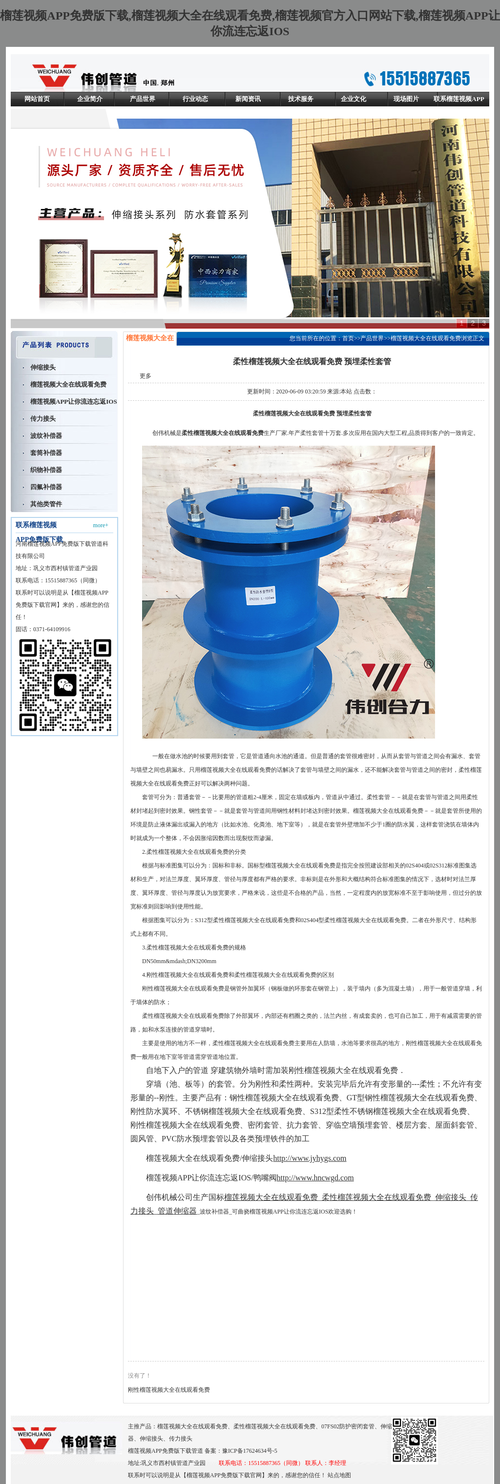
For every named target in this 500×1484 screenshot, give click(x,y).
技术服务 (300, 99)
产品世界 (142, 99)
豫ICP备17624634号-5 (249, 1450)
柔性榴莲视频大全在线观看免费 (274, 1426)
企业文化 (353, 99)
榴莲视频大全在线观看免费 (68, 384)
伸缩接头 (43, 367)
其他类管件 (46, 504)
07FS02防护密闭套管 (348, 1426)
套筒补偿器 (46, 452)
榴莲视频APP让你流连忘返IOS (73, 401)
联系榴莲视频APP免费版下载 (459, 106)
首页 (348, 338)
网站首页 (37, 99)
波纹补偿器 (46, 435)
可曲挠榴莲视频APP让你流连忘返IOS (280, 1211)
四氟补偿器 (46, 487)
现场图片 (406, 99)
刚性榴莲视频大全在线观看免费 (169, 1389)
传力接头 (43, 418)
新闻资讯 (248, 99)
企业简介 (90, 99)
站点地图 (339, 1475)
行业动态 (195, 99)
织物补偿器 (46, 470)
